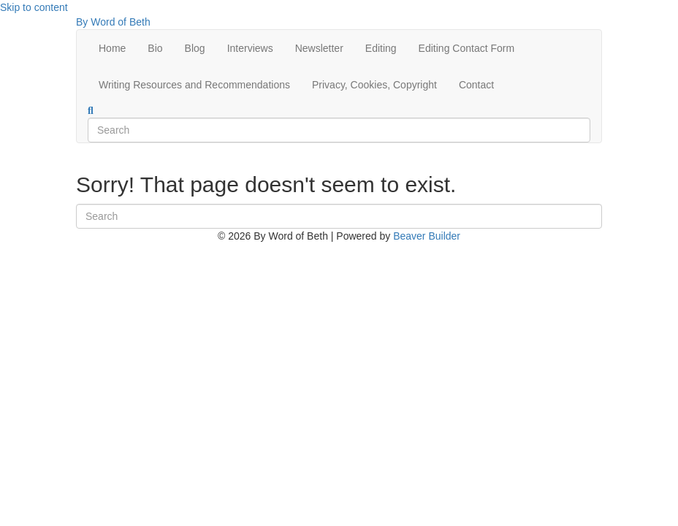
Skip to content (34, 7)
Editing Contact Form (467, 48)
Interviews (250, 48)
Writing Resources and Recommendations (194, 85)
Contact (476, 85)
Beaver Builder (426, 236)
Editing (381, 48)
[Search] (91, 111)
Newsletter (319, 48)
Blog (195, 48)
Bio (155, 48)
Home (112, 48)
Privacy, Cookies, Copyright (374, 85)
